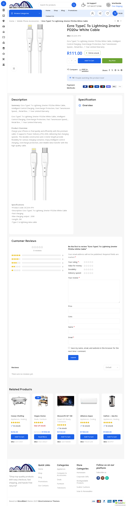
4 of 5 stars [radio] (90, 262)
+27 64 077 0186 (94, 6)
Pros (70, 306)
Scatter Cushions (83, 487)
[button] (19, 436)
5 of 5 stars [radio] (92, 262)
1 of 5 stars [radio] (84, 262)
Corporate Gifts (83, 476)
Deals (36, 419)
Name (71, 327)
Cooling (93, 419)
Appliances (15, 419)
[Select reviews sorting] (112, 367)
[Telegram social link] (121, 70)
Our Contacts (43, 485)
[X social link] (112, 70)
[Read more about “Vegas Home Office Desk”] (42, 436)
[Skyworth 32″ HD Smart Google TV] (65, 404)
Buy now (112, 60)
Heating (23, 419)
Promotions (43, 481)
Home (11, 21)
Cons (70, 316)
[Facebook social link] (109, 70)
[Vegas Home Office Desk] (42, 404)
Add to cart (89, 60)
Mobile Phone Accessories (28, 21)
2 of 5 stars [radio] (86, 262)
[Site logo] (21, 4)
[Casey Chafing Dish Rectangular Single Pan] (19, 404)
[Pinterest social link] (115, 70)
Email (71, 337)
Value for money (75, 266)
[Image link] (22, 468)
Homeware (81, 472)
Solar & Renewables (84, 491)
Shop (40, 473)
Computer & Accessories (62, 474)
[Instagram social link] (102, 478)
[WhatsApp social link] (107, 478)
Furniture (43, 419)
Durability (72, 269)
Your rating (73, 262)
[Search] (57, 5)
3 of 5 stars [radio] (88, 262)
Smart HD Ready (64, 419)
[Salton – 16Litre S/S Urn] (112, 404)
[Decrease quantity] (68, 60)
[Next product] (120, 21)
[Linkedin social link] (118, 70)
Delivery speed (74, 273)
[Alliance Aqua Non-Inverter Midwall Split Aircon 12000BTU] (88, 404)
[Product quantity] (72, 60)
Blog (40, 477)
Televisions (61, 421)
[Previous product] (115, 21)
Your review (74, 277)
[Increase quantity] (75, 60)
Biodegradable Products (82, 482)
